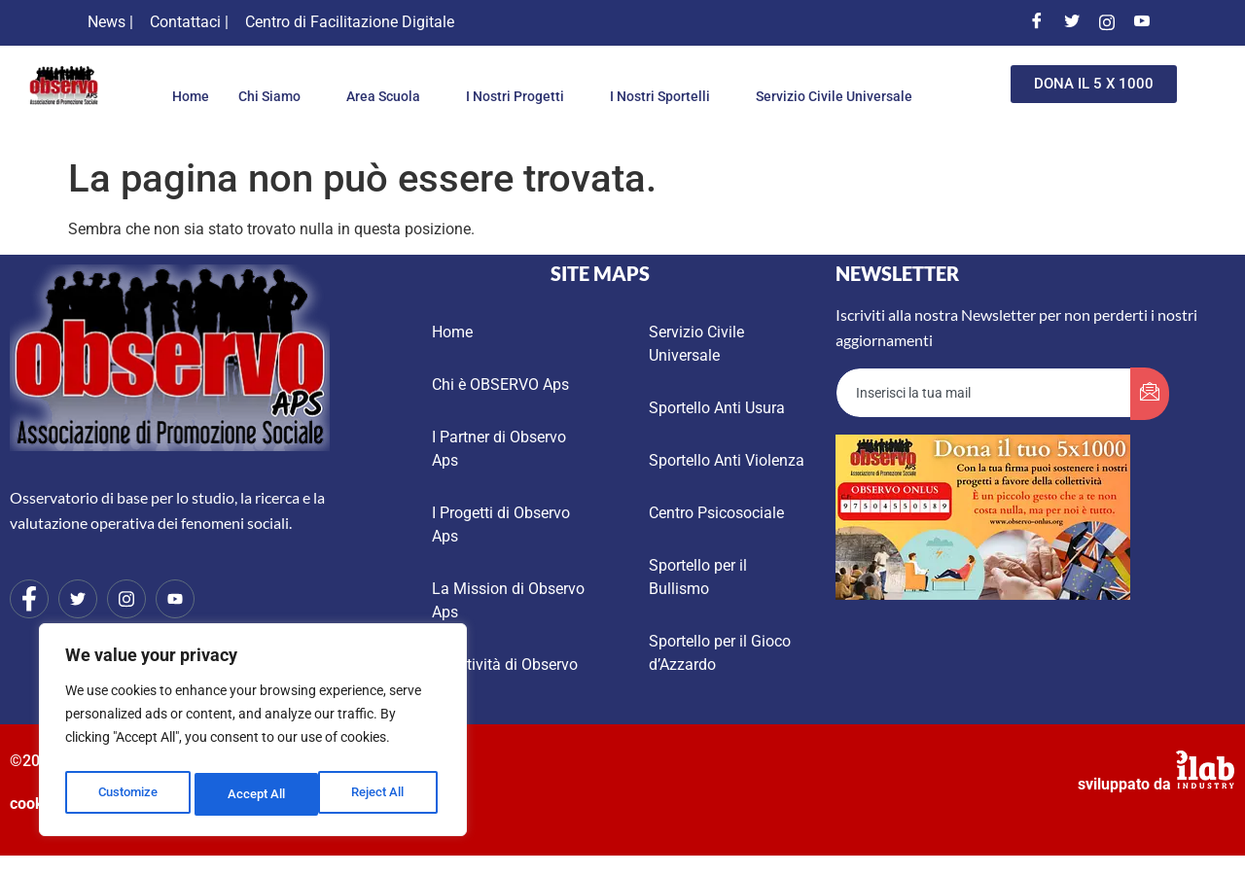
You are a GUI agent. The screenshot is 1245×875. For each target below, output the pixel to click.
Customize (127, 794)
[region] (253, 734)
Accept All (381, 794)
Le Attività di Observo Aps (505, 676)
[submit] (1149, 394)
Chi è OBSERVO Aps (500, 384)
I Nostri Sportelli (769, 80)
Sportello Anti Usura (717, 408)
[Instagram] (1106, 22)
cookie (33, 803)
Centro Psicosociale (716, 513)
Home (272, 80)
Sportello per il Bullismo (698, 577)
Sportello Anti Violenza (726, 460)
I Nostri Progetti (616, 80)
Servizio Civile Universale (542, 113)
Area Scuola (478, 80)
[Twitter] (1071, 22)
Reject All (255, 794)
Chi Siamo (360, 80)
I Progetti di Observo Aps (501, 524)
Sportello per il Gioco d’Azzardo (720, 653)
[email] (984, 393)
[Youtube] (1141, 22)
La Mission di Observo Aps (508, 600)
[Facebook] (1036, 22)
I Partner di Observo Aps (499, 449)
